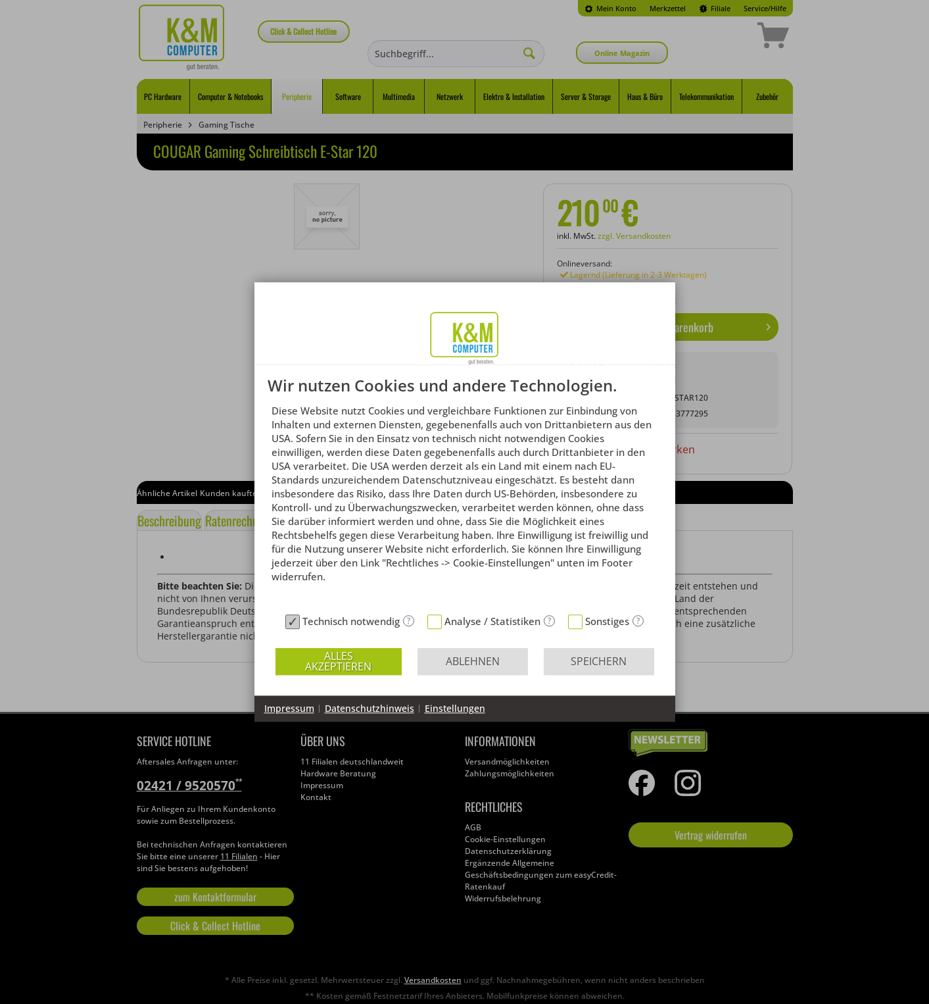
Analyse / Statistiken (492, 621)
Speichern (599, 661)
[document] (465, 492)
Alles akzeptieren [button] (338, 661)
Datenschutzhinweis (369, 708)
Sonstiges (607, 621)
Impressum (289, 708)
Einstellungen (455, 708)
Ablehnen (473, 661)
